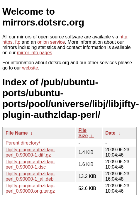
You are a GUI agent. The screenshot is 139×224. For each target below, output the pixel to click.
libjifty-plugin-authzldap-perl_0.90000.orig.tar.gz (30, 188)
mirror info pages (34, 52)
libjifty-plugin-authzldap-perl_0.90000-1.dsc (30, 164)
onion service (51, 42)
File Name (17, 132)
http (123, 36)
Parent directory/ (23, 142)
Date (110, 132)
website (30, 67)
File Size (83, 133)
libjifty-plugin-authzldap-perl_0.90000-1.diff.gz (30, 152)
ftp (18, 42)
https (7, 42)
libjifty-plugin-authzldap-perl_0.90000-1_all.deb (30, 176)
